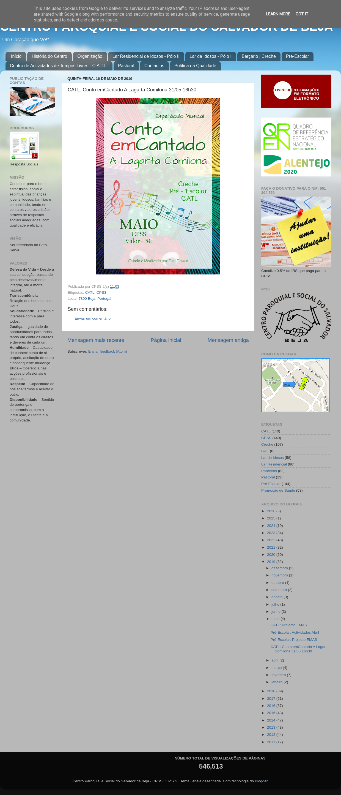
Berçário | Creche (259, 56)
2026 (271, 511)
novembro (280, 575)
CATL (90, 292)
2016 (271, 706)
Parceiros (269, 471)
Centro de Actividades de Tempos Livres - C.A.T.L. (59, 65)
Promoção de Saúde (278, 490)
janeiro (277, 682)
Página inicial (166, 340)
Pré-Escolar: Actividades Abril (295, 632)
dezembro (280, 568)
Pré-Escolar (297, 56)
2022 (271, 540)
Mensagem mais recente (95, 340)
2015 (271, 713)
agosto (277, 597)
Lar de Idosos (272, 458)
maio (275, 619)
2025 (271, 518)
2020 (271, 554)
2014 (271, 720)
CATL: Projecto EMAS (289, 625)
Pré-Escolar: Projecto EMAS (294, 640)
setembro (279, 590)
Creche (267, 444)
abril (275, 660)
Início (16, 56)
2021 (271, 547)
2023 (271, 533)
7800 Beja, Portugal (95, 298)
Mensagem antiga (228, 340)
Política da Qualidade (195, 65)
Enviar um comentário (93, 318)
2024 (271, 526)
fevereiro (279, 675)
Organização (89, 56)
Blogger (261, 781)
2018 (271, 691)
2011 (271, 742)
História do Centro (49, 56)
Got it (302, 14)
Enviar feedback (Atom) (107, 351)
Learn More (278, 14)
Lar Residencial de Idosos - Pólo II (146, 56)
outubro (278, 583)
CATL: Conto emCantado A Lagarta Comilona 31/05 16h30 (300, 649)
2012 (271, 735)
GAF (265, 451)
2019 (271, 562)
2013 (271, 727)
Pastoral (126, 65)
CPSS (102, 292)
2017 (271, 698)
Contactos (154, 65)
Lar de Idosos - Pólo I (211, 56)
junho (276, 611)
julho (275, 604)
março (277, 668)
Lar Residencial (274, 464)
